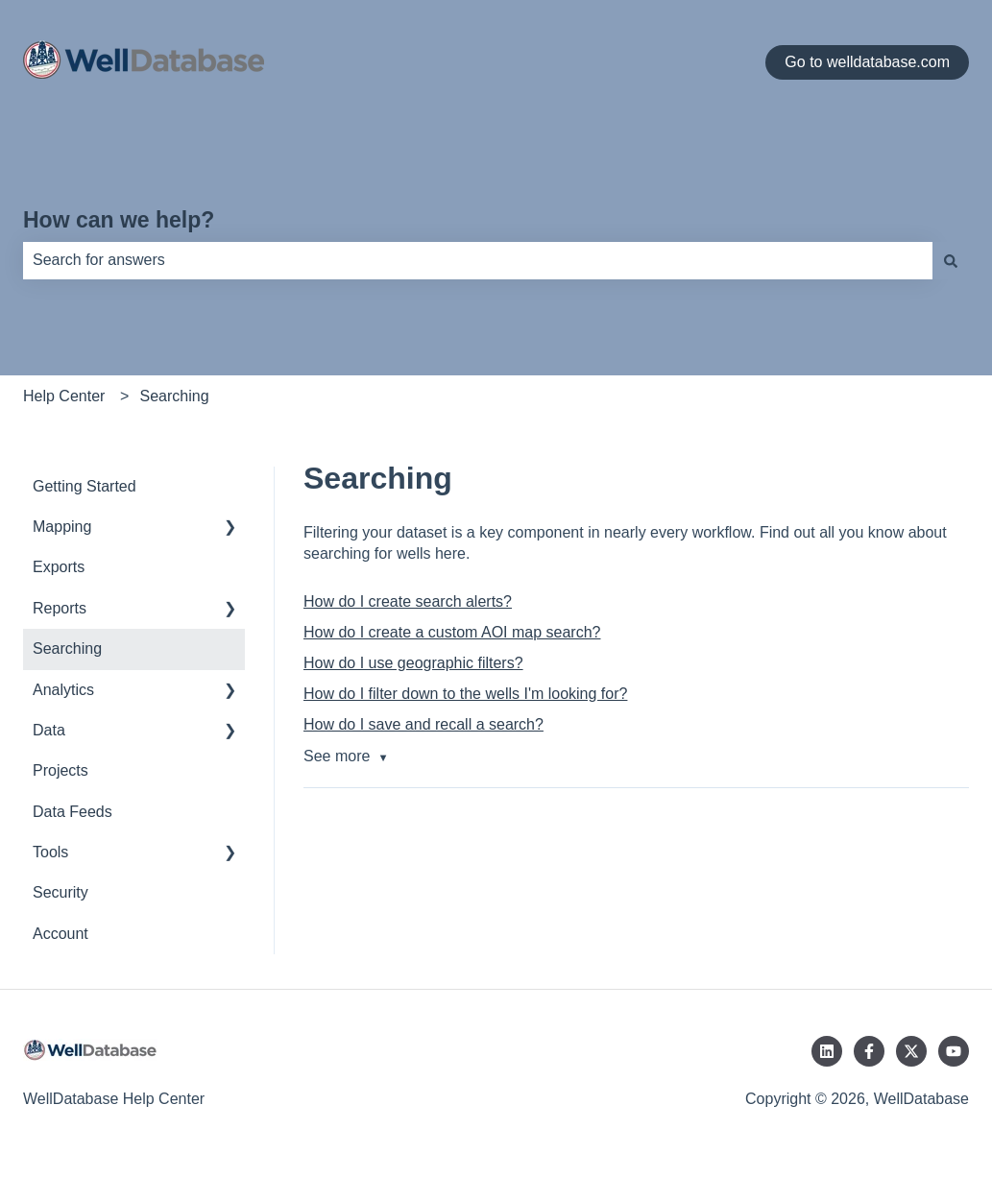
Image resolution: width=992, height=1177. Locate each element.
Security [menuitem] (60, 892)
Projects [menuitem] (60, 770)
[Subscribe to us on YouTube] (953, 1051)
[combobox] (477, 260)
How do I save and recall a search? (423, 724)
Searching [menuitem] (67, 648)
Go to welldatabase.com (867, 62)
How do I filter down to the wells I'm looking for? (465, 693)
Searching (174, 396)
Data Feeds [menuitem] (72, 812)
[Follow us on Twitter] (911, 1051)
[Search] (950, 260)
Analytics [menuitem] (63, 690)
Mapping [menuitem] (62, 526)
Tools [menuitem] (50, 852)
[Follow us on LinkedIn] (826, 1051)
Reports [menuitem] (59, 608)
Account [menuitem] (60, 933)
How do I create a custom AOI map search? (451, 632)
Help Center (64, 396)
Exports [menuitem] (59, 567)
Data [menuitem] (49, 730)
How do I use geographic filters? (413, 663)
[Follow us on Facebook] (869, 1051)
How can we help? (118, 219)
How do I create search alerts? (407, 601)
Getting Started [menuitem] (84, 486)
